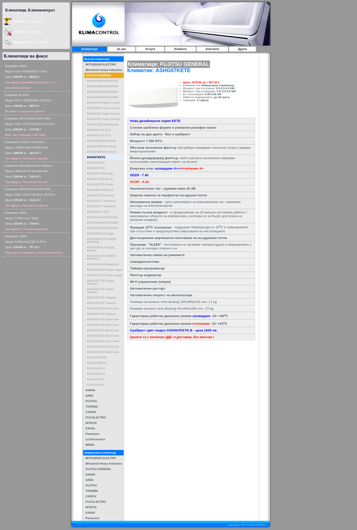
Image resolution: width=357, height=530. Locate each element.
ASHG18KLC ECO (98, 211)
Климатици (89, 49)
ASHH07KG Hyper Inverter (103, 102)
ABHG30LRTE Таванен (101, 297)
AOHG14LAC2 (96, 368)
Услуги (150, 49)
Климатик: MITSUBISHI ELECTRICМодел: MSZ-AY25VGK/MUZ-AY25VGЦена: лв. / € (30, 197)
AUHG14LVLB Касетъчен (103, 319)
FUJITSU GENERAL (98, 75)
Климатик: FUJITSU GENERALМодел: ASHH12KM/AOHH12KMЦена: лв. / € (26, 150)
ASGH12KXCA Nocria (100, 195)
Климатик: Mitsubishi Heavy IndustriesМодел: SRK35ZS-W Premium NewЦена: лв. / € (29, 174)
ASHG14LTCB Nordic (100, 184)
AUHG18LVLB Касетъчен (103, 324)
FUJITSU (91, 401)
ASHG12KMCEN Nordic (102, 146)
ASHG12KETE (96, 168)
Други (242, 49)
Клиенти (180, 49)
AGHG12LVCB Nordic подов (104, 275)
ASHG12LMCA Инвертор (102, 124)
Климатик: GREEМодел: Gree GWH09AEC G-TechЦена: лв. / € (31, 76)
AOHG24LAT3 (95, 384)
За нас (121, 49)
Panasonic (92, 433)
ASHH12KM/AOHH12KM (102, 91)
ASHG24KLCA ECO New (102, 217)
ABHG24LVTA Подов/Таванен (100, 291)
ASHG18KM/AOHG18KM (102, 222)
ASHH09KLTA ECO (99, 129)
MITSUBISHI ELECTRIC (101, 64)
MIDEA (90, 444)
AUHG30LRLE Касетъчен (103, 335)
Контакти (212, 49)
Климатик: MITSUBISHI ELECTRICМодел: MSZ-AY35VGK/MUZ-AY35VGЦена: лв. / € (30, 127)
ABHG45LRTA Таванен (101, 313)
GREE (89, 395)
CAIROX (91, 412)
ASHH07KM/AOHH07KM (102, 80)
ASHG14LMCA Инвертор (102, 264)
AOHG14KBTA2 (97, 357)
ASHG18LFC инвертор (101, 200)
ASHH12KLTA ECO (99, 135)
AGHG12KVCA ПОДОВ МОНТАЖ (101, 240)
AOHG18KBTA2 (97, 362)
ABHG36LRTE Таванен (101, 302)
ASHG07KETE (96, 157)
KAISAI (90, 428)
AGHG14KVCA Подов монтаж (100, 249)
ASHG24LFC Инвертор (101, 206)
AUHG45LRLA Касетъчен (103, 346)
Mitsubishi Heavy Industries (104, 69)
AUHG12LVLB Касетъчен (103, 308)
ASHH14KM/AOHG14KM (102, 97)
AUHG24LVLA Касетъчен (103, 330)
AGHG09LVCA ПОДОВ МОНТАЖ (101, 257)
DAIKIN (90, 390)
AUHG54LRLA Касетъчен (103, 352)
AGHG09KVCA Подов (100, 233)
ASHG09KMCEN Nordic (102, 140)
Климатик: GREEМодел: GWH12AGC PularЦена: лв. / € (26, 221)
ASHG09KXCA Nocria (100, 189)
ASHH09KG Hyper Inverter (103, 108)
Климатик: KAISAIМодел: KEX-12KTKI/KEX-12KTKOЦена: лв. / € (28, 103)
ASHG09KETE (96, 162)
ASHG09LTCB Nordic (100, 173)
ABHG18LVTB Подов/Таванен (100, 282)
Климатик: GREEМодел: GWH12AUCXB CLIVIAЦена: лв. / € (34, 244)
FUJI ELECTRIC (96, 417)
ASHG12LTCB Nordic (100, 178)
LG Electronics (95, 439)
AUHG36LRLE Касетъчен (103, 341)
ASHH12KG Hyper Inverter (103, 113)
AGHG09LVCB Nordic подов (104, 269)
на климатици (28, 21)
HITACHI (91, 422)
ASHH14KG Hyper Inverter (103, 119)
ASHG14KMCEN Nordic (102, 151)
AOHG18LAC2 (96, 373)
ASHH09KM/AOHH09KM (102, 86)
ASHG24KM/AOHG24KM (102, 228)
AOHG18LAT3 (95, 379)
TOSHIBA (92, 406)
